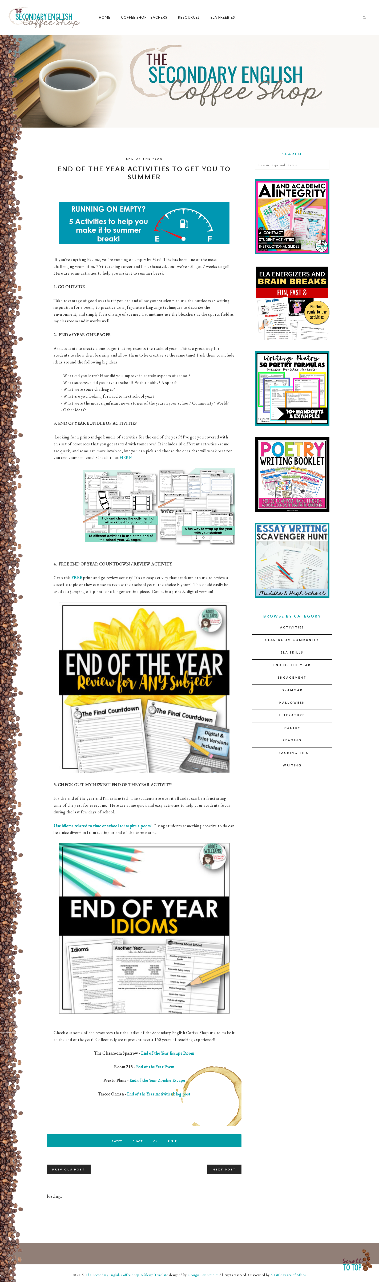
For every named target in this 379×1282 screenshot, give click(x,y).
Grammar (292, 690)
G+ (156, 1141)
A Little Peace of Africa (288, 1275)
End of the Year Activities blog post (159, 1094)
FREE (76, 577)
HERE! (126, 457)
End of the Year (144, 158)
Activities (292, 627)
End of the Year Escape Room (167, 1053)
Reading (292, 740)
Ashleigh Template (154, 1275)
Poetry (292, 727)
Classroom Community (292, 640)
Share (137, 1141)
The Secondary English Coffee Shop (111, 1275)
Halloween (292, 702)
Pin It (173, 1141)
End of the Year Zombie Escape (157, 1080)
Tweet (115, 1141)
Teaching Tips (292, 752)
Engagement (292, 677)
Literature (292, 715)
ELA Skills (292, 652)
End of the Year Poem (155, 1067)
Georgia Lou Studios (203, 1275)
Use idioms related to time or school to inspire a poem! (103, 826)
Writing (292, 765)
